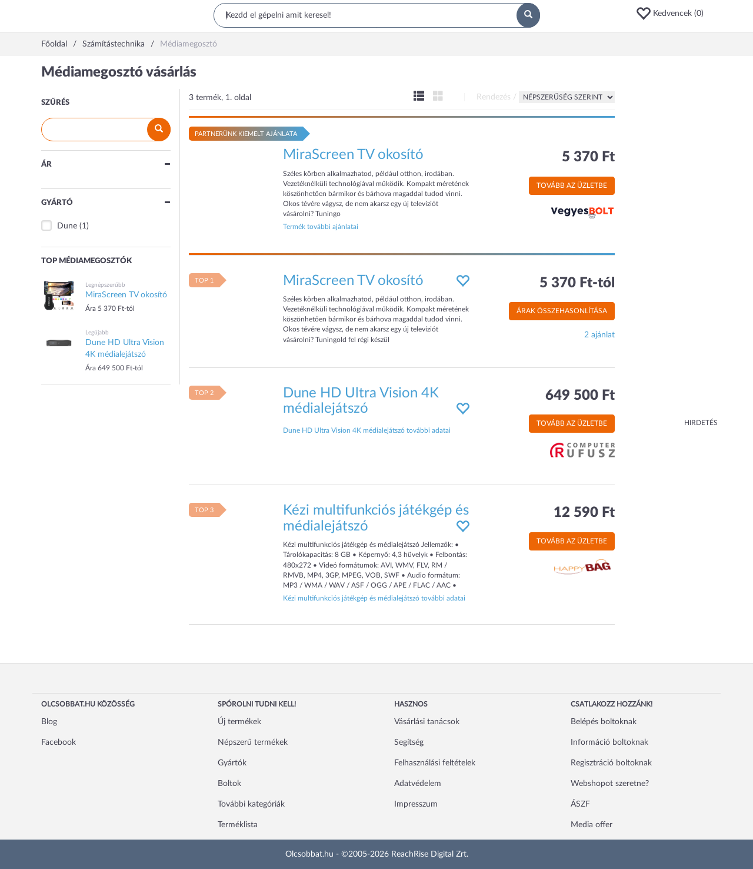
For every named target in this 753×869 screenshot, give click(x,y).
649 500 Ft (580, 396)
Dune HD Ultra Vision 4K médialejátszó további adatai (367, 430)
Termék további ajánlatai (320, 226)
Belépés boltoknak (604, 722)
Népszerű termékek (253, 742)
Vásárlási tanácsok (426, 722)
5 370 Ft (588, 157)
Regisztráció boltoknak (611, 763)
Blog (49, 722)
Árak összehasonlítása (562, 310)
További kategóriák (251, 804)
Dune (67, 226)
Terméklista (238, 825)
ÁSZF (580, 804)
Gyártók (232, 763)
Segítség (409, 742)
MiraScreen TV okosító (353, 155)
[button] (673, 13)
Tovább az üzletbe (572, 185)
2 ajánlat (599, 335)
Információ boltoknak (609, 742)
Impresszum (416, 804)
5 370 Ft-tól (577, 283)
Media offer (591, 825)
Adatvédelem (417, 784)
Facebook (58, 742)
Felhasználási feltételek (434, 763)
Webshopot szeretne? (610, 784)
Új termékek (239, 722)
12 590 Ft (584, 513)
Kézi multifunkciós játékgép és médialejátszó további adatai (374, 598)
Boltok (229, 784)
